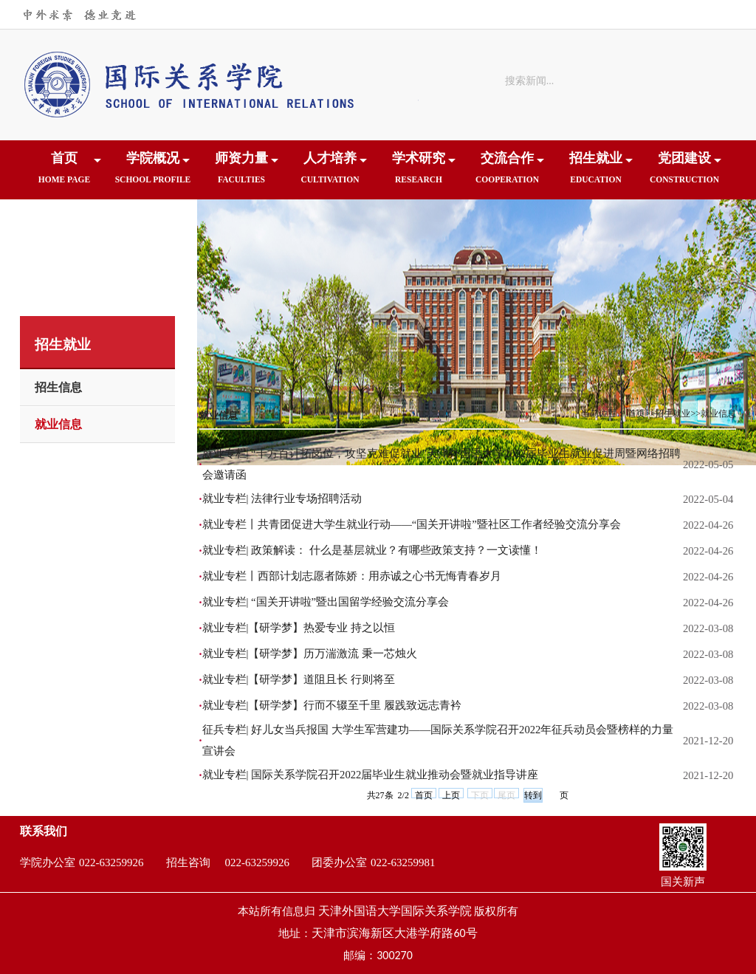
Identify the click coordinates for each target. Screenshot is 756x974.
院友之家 (64, 231)
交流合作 (507, 172)
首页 (64, 172)
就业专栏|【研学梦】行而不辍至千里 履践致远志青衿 (332, 705)
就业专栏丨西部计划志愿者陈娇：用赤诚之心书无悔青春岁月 (351, 576)
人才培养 (330, 172)
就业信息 (58, 424)
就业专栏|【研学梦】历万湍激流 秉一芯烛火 (310, 653)
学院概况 (152, 172)
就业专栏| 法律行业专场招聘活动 (282, 498)
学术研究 (418, 172)
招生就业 (595, 172)
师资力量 (241, 172)
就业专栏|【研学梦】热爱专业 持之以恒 (299, 628)
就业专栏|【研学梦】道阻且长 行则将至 (299, 679)
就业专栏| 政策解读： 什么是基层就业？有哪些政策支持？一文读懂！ (372, 550)
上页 (451, 794)
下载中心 (152, 231)
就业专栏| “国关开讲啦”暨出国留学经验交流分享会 (326, 602)
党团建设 (684, 172)
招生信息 (58, 387)
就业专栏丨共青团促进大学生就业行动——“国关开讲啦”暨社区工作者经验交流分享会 (411, 524)
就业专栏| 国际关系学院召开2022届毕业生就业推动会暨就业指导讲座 (370, 775)
